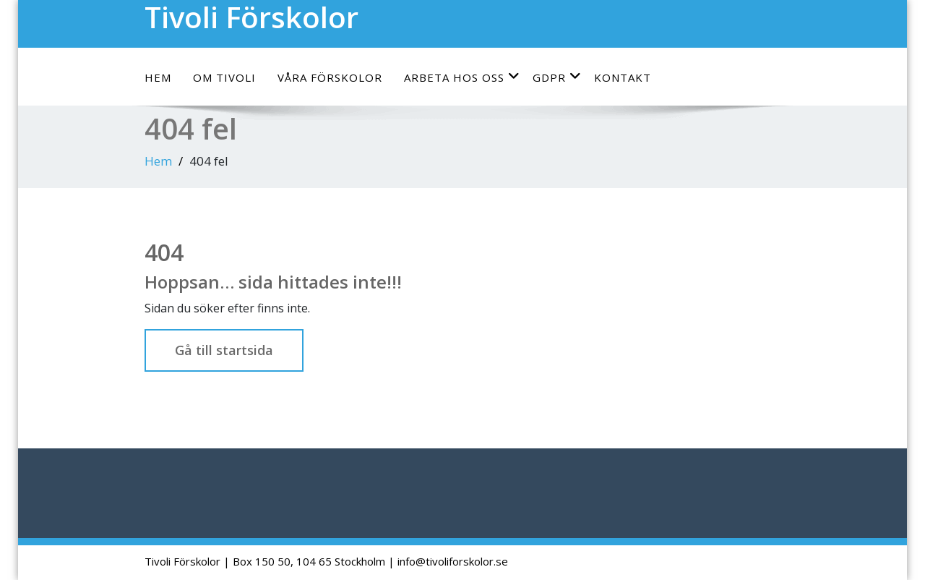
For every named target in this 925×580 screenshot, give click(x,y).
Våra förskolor (330, 77)
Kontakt (622, 77)
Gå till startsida (224, 350)
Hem (158, 77)
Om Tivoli (224, 77)
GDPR (557, 77)
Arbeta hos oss (462, 77)
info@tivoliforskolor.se (452, 561)
